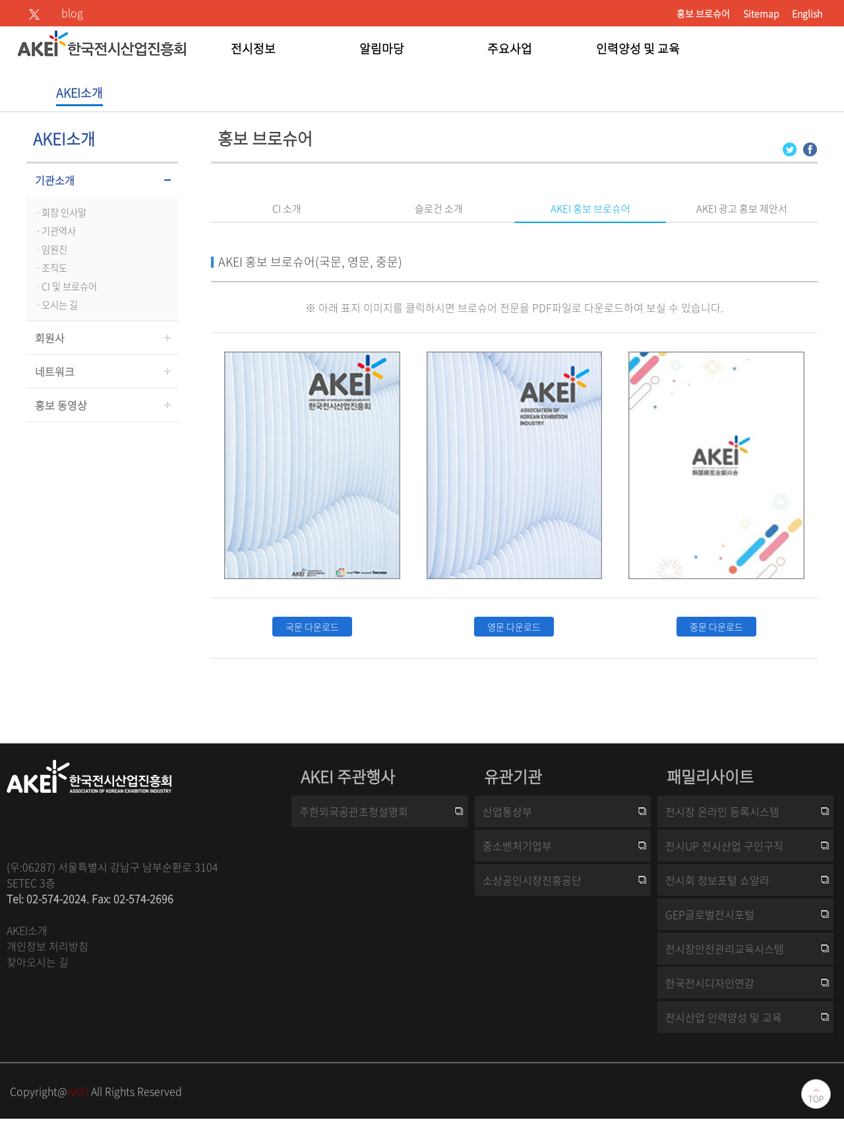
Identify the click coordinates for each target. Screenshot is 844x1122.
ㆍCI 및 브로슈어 (65, 286)
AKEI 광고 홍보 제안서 (741, 208)
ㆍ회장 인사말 (59, 212)
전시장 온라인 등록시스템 (722, 811)
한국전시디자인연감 (709, 983)
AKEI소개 (27, 930)
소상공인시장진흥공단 (532, 880)
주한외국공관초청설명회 (353, 811)
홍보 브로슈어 (703, 13)
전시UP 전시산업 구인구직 (724, 846)
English (807, 13)
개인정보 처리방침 (47, 946)
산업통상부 (507, 811)
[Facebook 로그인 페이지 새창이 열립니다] (810, 148)
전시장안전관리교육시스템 (724, 948)
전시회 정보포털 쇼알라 (717, 880)
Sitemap (761, 13)
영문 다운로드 (514, 626)
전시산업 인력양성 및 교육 (723, 1017)
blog (72, 12)
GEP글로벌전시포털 (709, 914)
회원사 (50, 338)
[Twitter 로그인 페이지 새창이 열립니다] (790, 148)
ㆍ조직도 (50, 268)
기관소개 (55, 180)
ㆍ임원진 (50, 249)
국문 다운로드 (312, 626)
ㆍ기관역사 (54, 231)
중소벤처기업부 (517, 846)
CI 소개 (286, 208)
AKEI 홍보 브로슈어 (590, 208)
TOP (816, 1099)
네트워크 (55, 371)
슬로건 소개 (439, 208)
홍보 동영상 (61, 405)
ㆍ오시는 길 (55, 304)
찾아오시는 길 (38, 962)
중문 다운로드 (716, 626)
